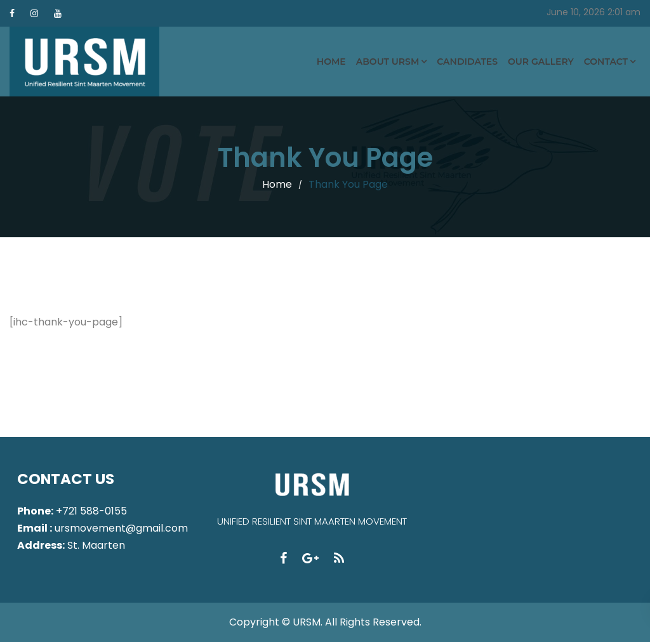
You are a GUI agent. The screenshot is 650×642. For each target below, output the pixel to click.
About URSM (388, 61)
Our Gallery (541, 61)
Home (331, 61)
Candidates (467, 61)
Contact (606, 61)
